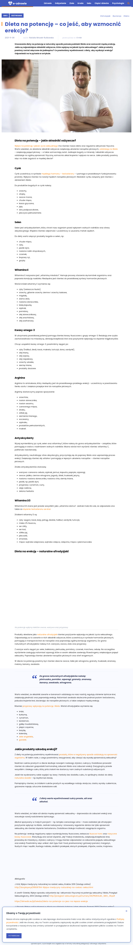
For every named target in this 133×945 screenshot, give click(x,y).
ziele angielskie (26, 736)
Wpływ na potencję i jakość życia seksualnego (36, 146)
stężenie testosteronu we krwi (37, 509)
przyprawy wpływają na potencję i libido (41, 706)
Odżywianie (60, 3)
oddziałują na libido (108, 149)
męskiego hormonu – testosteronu (58, 173)
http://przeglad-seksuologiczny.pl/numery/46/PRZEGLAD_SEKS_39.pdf (82, 896)
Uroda (80, 3)
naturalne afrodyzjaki (47, 634)
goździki (22, 739)
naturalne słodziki (23, 778)
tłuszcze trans (95, 833)
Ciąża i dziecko (102, 3)
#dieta (126, 16)
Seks (89, 3)
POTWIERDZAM (14, 936)
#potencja (116, 16)
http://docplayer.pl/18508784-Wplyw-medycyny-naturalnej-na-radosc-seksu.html (54, 887)
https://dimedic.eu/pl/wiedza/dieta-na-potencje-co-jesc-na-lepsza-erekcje (51, 901)
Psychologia (118, 3)
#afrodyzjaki (105, 16)
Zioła (71, 3)
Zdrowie (48, 3)
